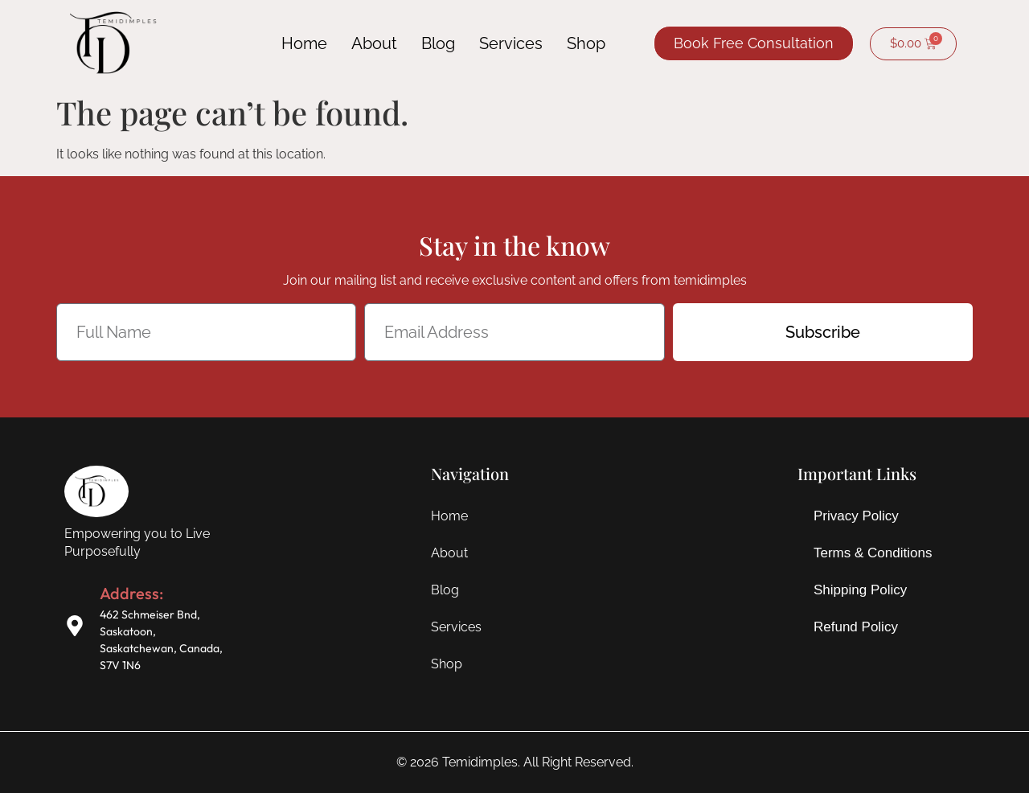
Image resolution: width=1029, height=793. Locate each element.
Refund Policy (856, 627)
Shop (586, 43)
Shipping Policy (860, 590)
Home (304, 43)
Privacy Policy (856, 516)
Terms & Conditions (873, 553)
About (374, 43)
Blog (438, 43)
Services (511, 43)
